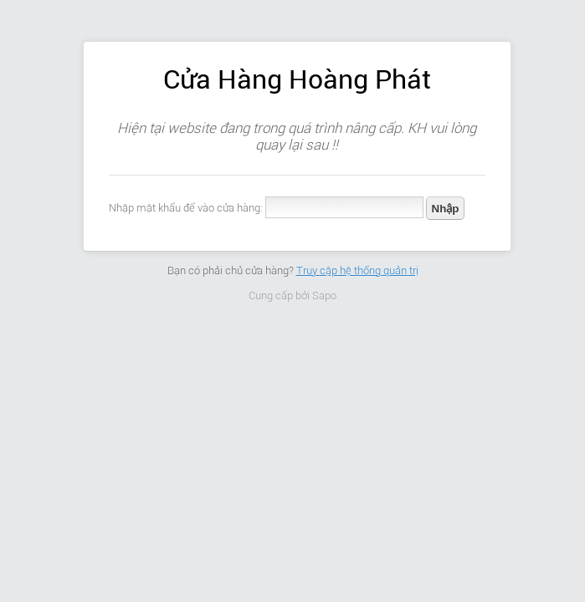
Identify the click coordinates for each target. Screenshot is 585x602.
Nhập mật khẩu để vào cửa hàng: (186, 208)
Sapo (324, 295)
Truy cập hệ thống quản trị (357, 270)
